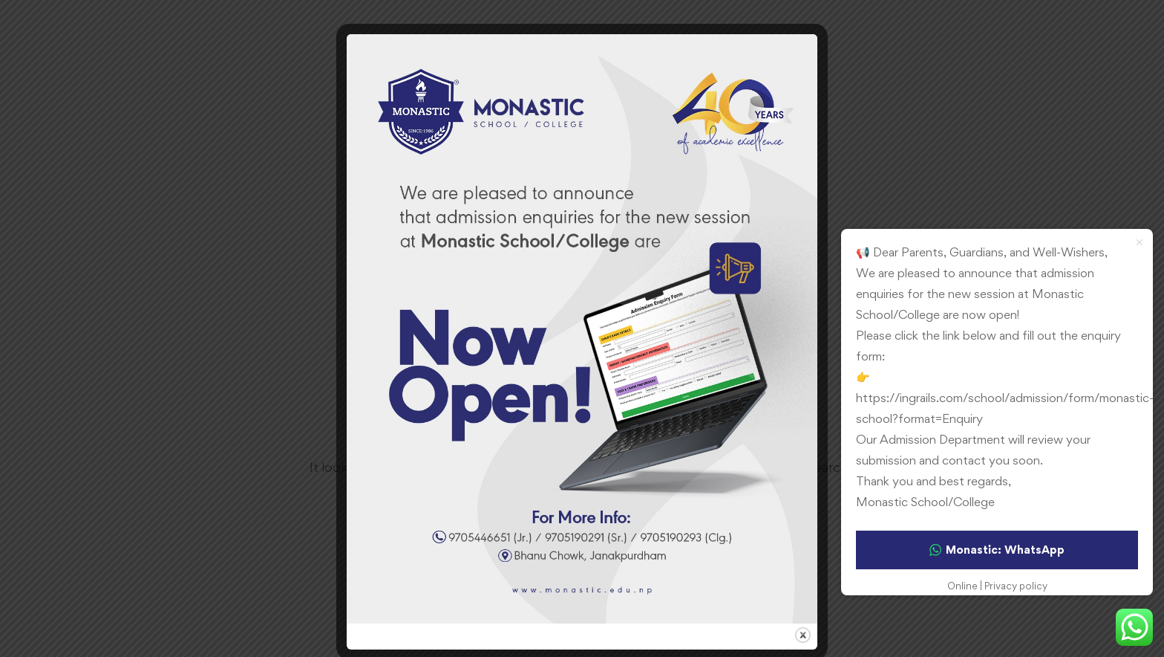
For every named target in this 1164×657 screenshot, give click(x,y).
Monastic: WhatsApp (997, 550)
